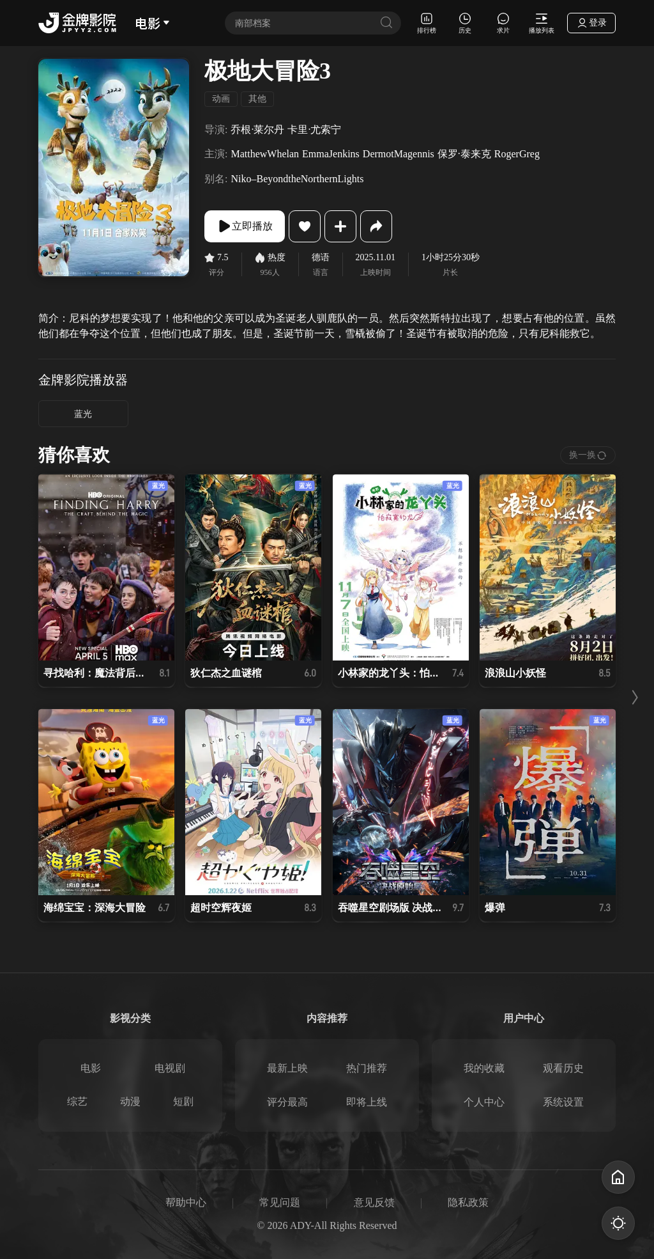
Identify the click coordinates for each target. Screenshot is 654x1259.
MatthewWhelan (265, 153)
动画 (221, 99)
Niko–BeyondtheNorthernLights (297, 178)
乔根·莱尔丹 (257, 129)
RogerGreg (517, 153)
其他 (257, 99)
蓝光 (83, 414)
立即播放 (245, 226)
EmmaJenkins (331, 153)
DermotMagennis (398, 153)
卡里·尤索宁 (314, 129)
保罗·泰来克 (464, 153)
